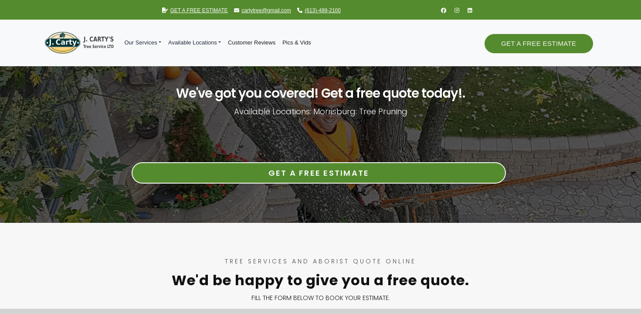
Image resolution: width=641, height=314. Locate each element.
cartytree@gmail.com (262, 10)
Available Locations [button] (192, 42)
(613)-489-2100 (319, 10)
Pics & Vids (296, 42)
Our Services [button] (141, 42)
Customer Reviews (251, 42)
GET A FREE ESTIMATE (195, 10)
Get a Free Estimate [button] (538, 43)
